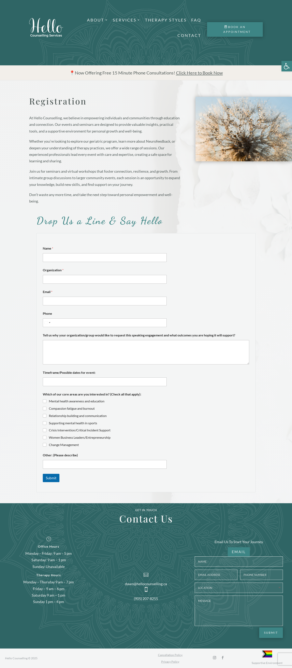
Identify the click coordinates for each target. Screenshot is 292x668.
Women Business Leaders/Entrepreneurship (80, 437)
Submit (51, 478)
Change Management (64, 445)
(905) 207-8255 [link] (146, 598)
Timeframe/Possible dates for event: (69, 372)
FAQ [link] (196, 19)
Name (48, 248)
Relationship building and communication (78, 416)
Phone (47, 313)
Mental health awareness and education (76, 401)
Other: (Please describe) (60, 455)
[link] (286, 66)
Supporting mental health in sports (73, 423)
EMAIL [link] (239, 551)
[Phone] (105, 322)
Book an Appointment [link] (237, 29)
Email (47, 292)
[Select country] (47, 322)
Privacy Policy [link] (170, 661)
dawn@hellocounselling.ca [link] (146, 583)
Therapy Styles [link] (166, 19)
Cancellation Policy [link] (170, 654)
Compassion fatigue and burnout (72, 408)
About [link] (95, 19)
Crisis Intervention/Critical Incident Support (80, 430)
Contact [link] (189, 35)
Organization (53, 270)
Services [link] (124, 19)
